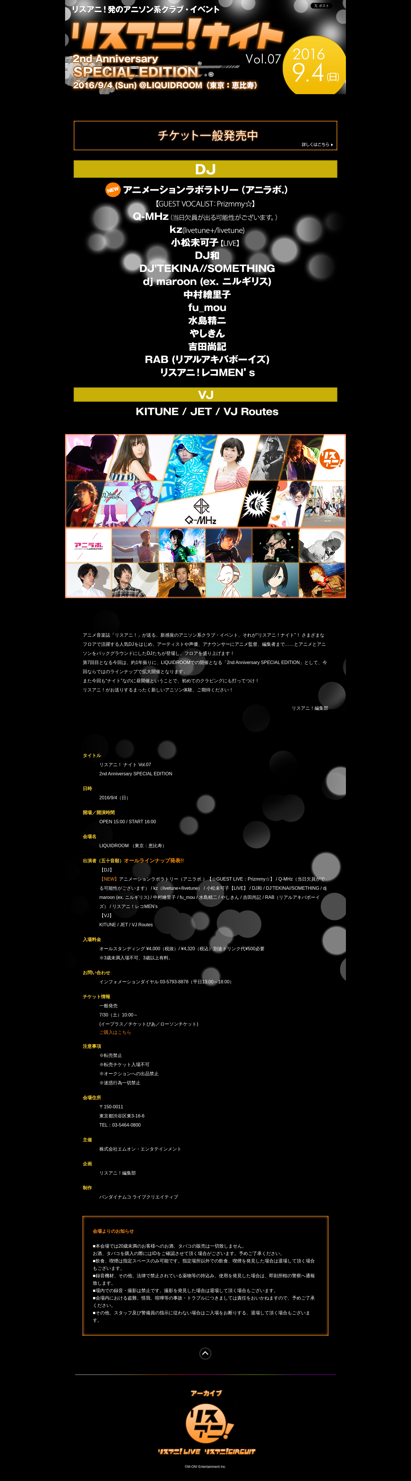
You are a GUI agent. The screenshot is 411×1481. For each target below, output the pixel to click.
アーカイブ (205, 1396)
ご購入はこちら (115, 1032)
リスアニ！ (210, 1423)
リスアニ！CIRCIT (230, 1451)
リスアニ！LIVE (179, 1451)
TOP (98, 104)
